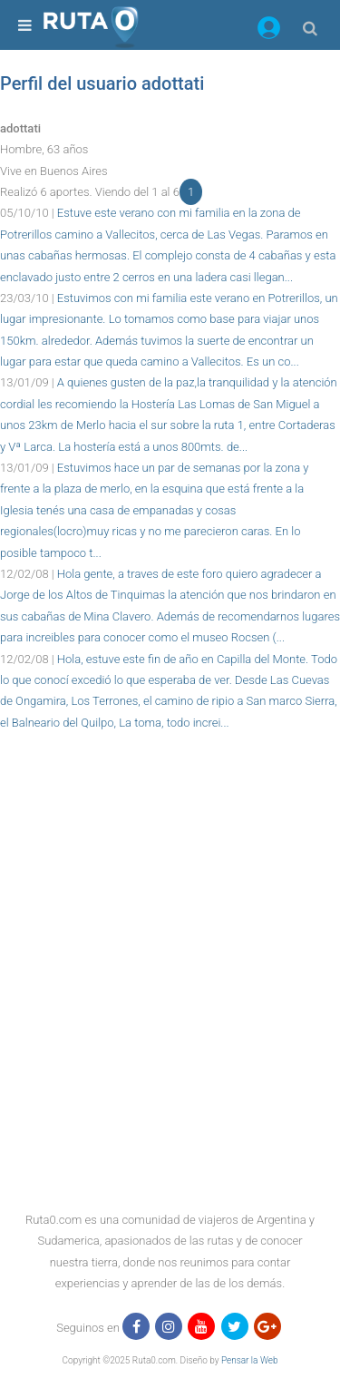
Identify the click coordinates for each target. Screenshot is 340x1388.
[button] (268, 30)
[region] (170, 774)
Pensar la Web (249, 1360)
